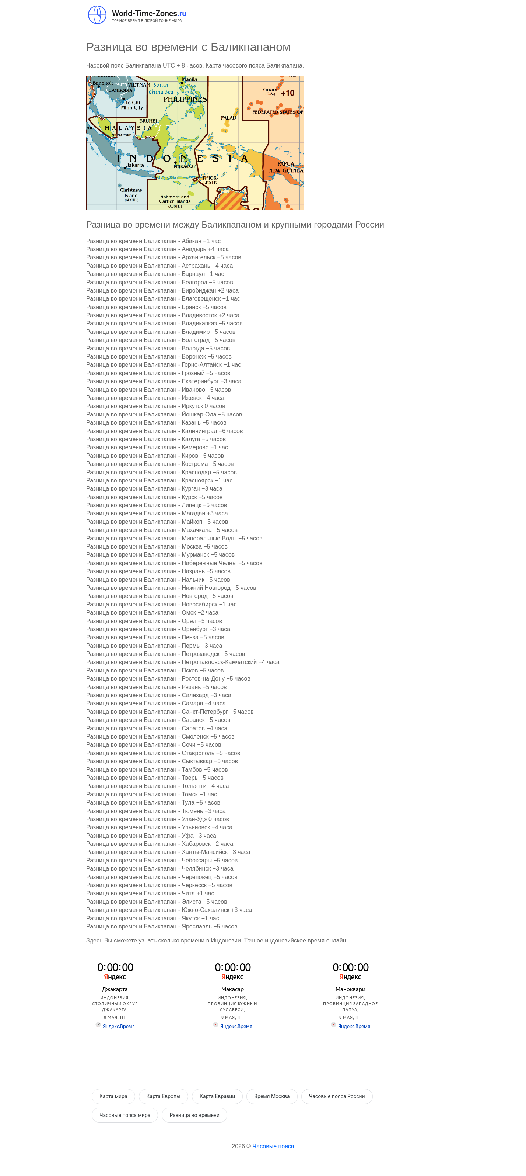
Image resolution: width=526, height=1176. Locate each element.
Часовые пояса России (337, 1096)
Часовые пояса (273, 1146)
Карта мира (113, 1096)
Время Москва (272, 1096)
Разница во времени (194, 1115)
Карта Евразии (217, 1096)
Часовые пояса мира (124, 1115)
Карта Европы (163, 1096)
